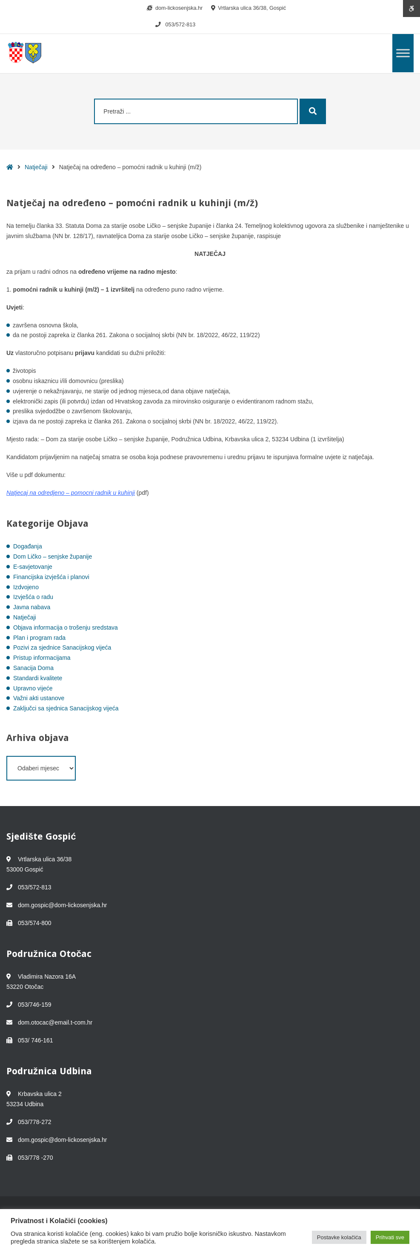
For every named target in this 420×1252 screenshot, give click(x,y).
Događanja (27, 546)
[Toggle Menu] (403, 53)
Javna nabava (31, 607)
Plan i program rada (39, 637)
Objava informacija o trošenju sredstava (65, 627)
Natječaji (36, 167)
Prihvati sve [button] (390, 1237)
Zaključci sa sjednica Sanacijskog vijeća (65, 708)
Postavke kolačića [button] (339, 1237)
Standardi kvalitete (37, 678)
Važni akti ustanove (38, 698)
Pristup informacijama (42, 657)
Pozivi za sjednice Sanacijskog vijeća (62, 647)
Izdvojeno (26, 587)
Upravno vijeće (33, 688)
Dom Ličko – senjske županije (52, 556)
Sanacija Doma (33, 667)
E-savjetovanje (32, 566)
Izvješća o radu (33, 596)
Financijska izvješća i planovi (51, 576)
